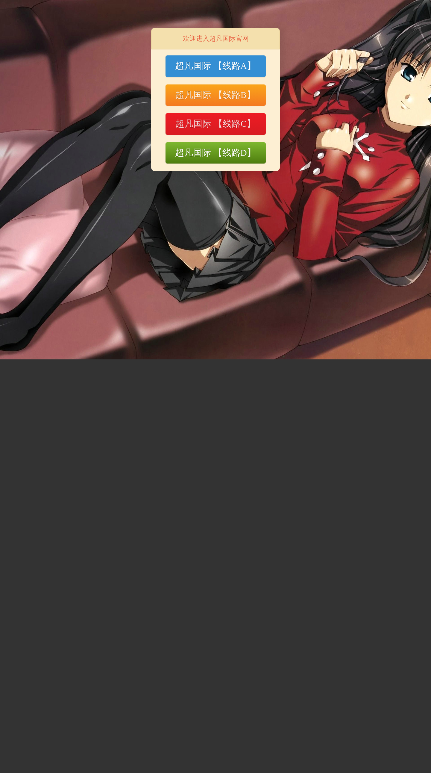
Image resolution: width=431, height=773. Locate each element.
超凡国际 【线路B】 (215, 95)
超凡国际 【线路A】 (215, 66)
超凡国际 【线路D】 (215, 153)
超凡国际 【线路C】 (215, 123)
